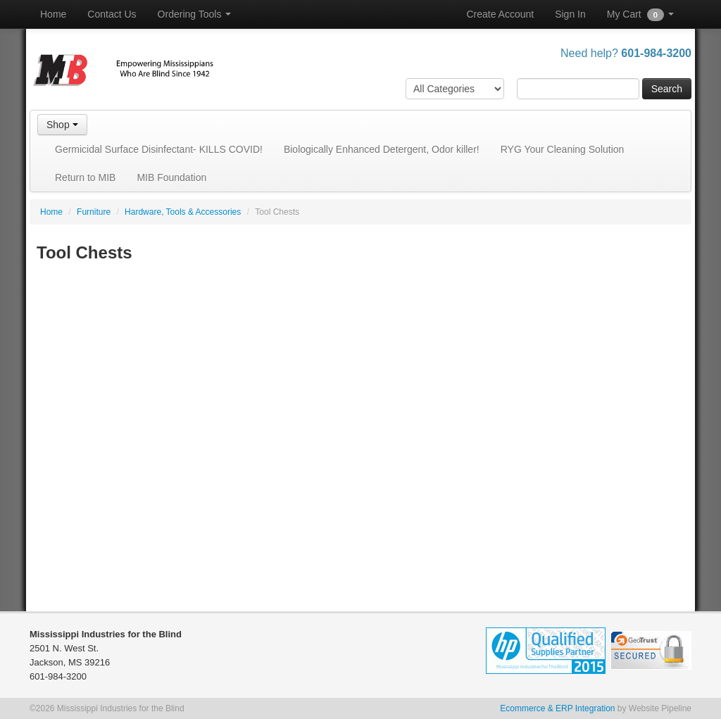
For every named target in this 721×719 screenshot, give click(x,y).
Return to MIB (85, 177)
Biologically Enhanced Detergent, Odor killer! (381, 149)
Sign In (570, 14)
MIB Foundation (171, 177)
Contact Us (111, 14)
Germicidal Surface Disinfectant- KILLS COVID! (159, 149)
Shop (62, 124)
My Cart (640, 14)
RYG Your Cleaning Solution (563, 149)
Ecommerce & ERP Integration (557, 708)
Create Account (500, 14)
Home (53, 14)
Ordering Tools (195, 14)
